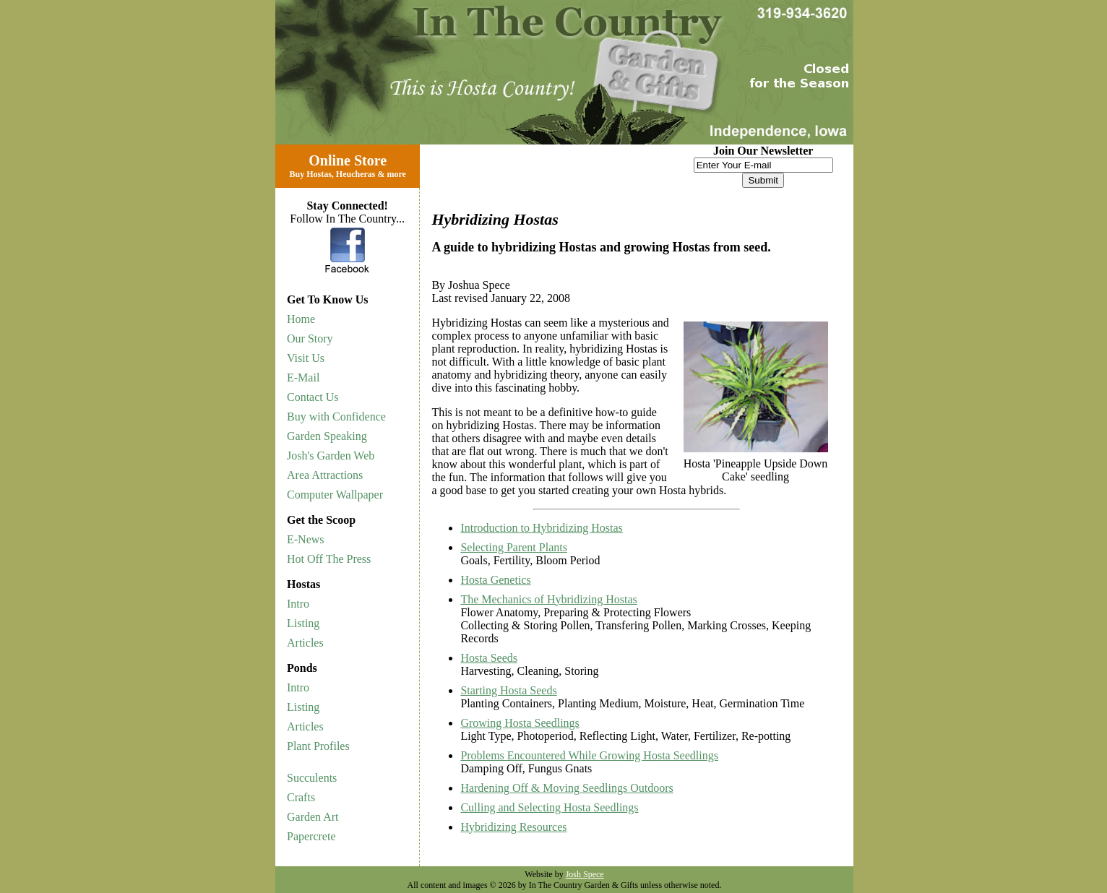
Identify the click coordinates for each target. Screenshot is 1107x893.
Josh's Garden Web (330, 455)
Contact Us (313, 397)
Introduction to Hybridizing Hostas (541, 528)
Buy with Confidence (336, 416)
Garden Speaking (327, 436)
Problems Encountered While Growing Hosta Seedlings (589, 755)
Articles (305, 643)
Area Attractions (325, 475)
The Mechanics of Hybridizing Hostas (548, 599)
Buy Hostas (310, 174)
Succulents (312, 778)
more (396, 174)
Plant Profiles (318, 746)
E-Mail (303, 377)
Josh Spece (585, 874)
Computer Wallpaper (335, 494)
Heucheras (356, 174)
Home (301, 319)
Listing (303, 623)
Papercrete (311, 836)
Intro (298, 604)
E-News (305, 539)
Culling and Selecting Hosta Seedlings (549, 807)
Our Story (310, 338)
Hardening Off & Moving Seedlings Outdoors (566, 788)
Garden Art (313, 817)
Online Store (348, 160)
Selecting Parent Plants (513, 547)
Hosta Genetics (495, 580)
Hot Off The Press (329, 559)
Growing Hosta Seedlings (519, 723)
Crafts (301, 797)
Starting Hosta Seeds (508, 690)
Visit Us (305, 358)
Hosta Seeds (488, 658)
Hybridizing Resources (513, 827)
